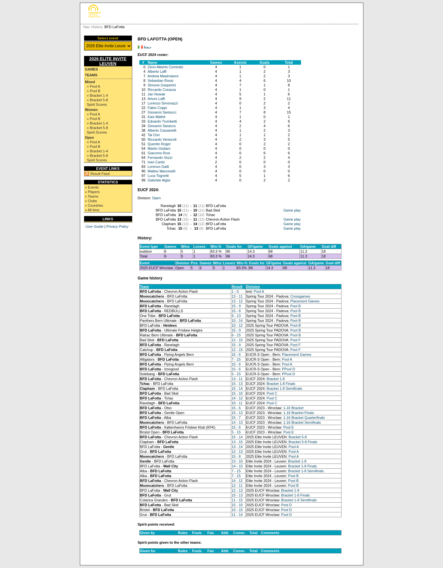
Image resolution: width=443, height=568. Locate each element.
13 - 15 (237, 442)
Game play (292, 210)
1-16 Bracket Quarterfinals (304, 418)
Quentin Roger (159, 144)
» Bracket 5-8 (97, 100)
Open (89, 137)
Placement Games (304, 301)
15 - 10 (237, 393)
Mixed (90, 82)
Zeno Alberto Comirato (165, 67)
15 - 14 (237, 388)
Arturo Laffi (156, 99)
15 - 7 (236, 418)
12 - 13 (237, 451)
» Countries (94, 205)
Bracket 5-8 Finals (302, 442)
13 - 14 (237, 447)
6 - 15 (236, 335)
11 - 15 (237, 500)
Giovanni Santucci (162, 112)
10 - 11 (237, 403)
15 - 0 (236, 330)
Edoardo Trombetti (162, 121)
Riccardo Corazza (162, 90)
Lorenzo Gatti (158, 167)
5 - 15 (236, 374)
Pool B (295, 306)
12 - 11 (237, 485)
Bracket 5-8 (297, 437)
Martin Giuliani (159, 148)
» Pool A (93, 86)
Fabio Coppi (157, 108)
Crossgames (300, 296)
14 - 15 (237, 466)
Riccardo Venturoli (162, 139)
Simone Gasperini (162, 85)
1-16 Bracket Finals (298, 413)
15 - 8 (236, 311)
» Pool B (94, 91)
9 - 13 (236, 316)
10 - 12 (237, 325)
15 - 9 (236, 306)
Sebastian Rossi (161, 80)
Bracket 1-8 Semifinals (284, 388)
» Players (92, 192)
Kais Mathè (157, 117)
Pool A (259, 291)
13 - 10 (237, 461)
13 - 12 (237, 301)
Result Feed (100, 174)
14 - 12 (237, 398)
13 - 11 (237, 296)
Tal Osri (154, 135)
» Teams (91, 196)
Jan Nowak (156, 94)
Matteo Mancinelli (162, 171)
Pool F (295, 340)
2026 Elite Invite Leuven (107, 61)
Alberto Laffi (157, 71)
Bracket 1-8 (275, 379)
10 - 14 (237, 320)
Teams (91, 75)
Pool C (271, 393)
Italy (147, 47)
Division (253, 287)
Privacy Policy (117, 226)
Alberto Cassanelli (162, 130)
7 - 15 (236, 359)
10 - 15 (237, 510)
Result (237, 287)
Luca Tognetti (158, 176)
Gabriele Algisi (159, 180)
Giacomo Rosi (159, 153)
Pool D (286, 505)
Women (91, 110)
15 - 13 (237, 384)
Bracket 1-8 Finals (280, 384)
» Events (92, 187)
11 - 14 (237, 515)
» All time (92, 210)
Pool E (288, 427)
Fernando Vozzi (160, 157)
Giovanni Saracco (162, 126)
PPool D (288, 369)
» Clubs (91, 201)
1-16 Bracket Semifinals (302, 422)
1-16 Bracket (293, 408)
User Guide (94, 226)
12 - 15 (237, 340)
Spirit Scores (97, 104)
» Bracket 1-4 (97, 95)
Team (144, 287)
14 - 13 (237, 422)
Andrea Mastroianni (163, 76)
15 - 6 (236, 354)
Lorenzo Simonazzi (163, 103)
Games (91, 69)
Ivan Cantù (156, 162)
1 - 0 (235, 291)
